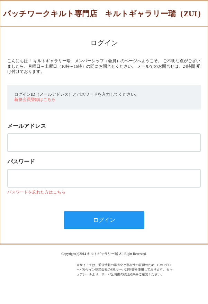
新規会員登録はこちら (35, 99)
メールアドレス (26, 126)
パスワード (21, 161)
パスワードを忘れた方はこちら (36, 192)
